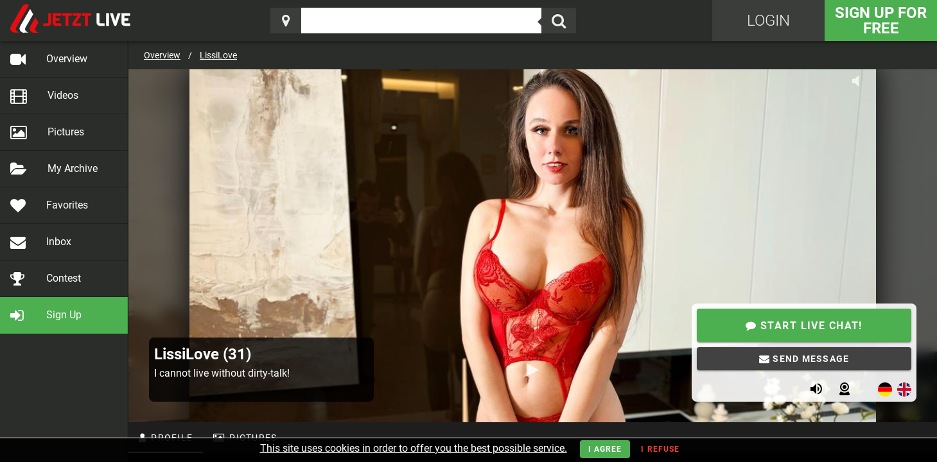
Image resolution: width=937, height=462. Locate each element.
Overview (162, 55)
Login (768, 21)
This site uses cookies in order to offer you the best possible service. (413, 448)
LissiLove (218, 55)
